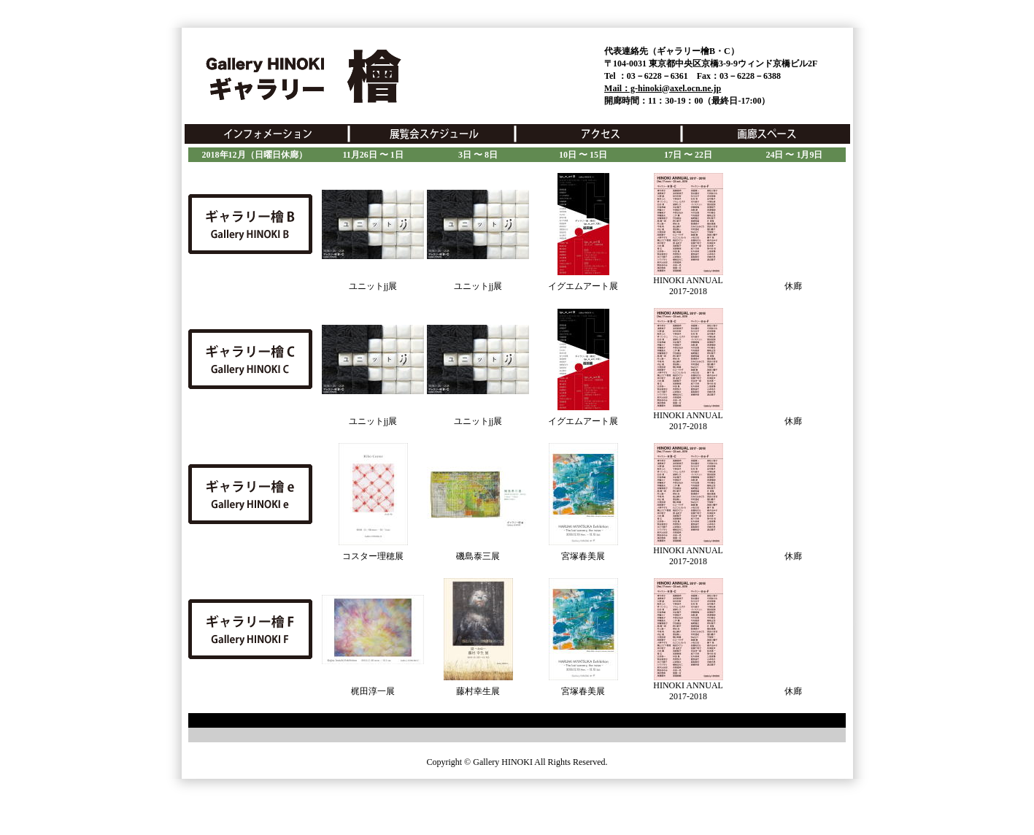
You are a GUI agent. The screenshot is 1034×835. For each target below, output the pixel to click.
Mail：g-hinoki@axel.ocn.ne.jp (662, 88)
